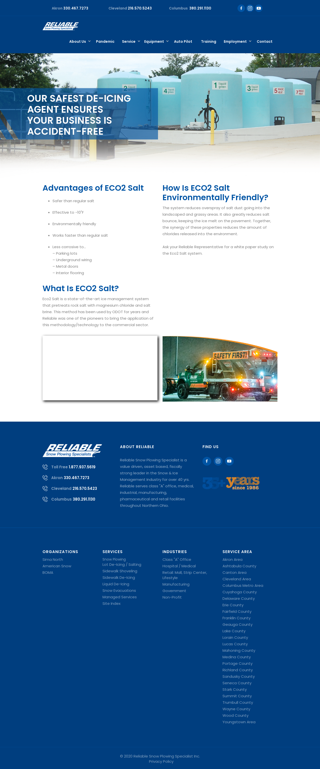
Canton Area (234, 572)
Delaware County (238, 598)
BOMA (47, 572)
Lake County (234, 631)
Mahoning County (238, 650)
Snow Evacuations (119, 590)
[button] (79, 41)
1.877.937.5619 (82, 467)
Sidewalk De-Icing (118, 577)
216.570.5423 (84, 488)
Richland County (237, 670)
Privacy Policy (161, 761)
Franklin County (236, 618)
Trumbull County (237, 702)
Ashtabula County (239, 566)
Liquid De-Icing (115, 584)
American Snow (56, 566)
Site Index (111, 603)
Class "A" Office (176, 559)
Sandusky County (238, 676)
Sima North (52, 559)
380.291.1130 (84, 499)
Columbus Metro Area (242, 585)
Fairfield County (237, 611)
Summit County (237, 696)
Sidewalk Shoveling (119, 571)
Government (174, 590)
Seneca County (237, 683)
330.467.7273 (76, 477)
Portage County (237, 663)
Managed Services (119, 597)
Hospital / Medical (179, 566)
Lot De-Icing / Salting (121, 564)
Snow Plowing (114, 559)
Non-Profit (172, 597)
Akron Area (232, 559)
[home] (60, 26)
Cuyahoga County (239, 592)
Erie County (233, 605)
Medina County (236, 657)
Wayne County (236, 709)
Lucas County (235, 644)
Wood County (235, 715)
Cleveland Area (236, 579)
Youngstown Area (239, 722)
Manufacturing (176, 584)
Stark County (234, 689)
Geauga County (237, 624)
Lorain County (235, 637)
